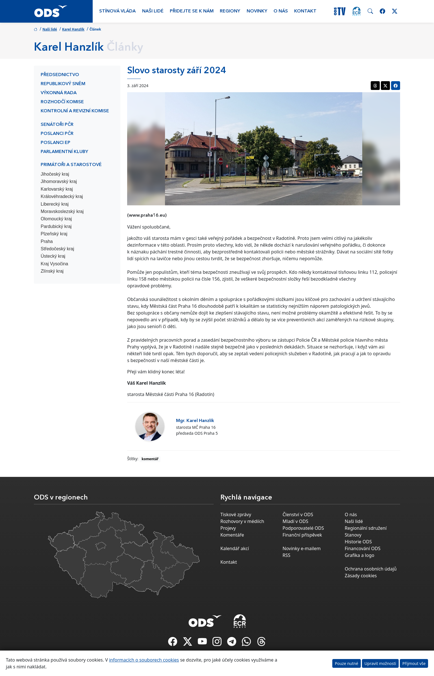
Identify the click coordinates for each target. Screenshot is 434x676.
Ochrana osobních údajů (371, 569)
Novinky (257, 11)
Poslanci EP (55, 143)
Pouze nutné (346, 663)
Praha (47, 241)
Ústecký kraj (53, 256)
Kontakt (305, 11)
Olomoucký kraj (56, 218)
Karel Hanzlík (73, 29)
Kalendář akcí (234, 548)
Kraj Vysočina (54, 263)
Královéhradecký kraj (62, 196)
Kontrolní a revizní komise (75, 111)
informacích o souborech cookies (144, 660)
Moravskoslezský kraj (62, 211)
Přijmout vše (414, 663)
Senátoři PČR (57, 124)
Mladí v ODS (295, 521)
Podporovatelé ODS (303, 528)
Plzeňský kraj (54, 233)
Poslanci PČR (57, 134)
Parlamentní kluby (64, 152)
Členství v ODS (298, 514)
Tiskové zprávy (235, 514)
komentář (150, 459)
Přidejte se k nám (192, 11)
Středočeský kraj (57, 248)
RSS (286, 555)
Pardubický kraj (56, 226)
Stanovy (353, 535)
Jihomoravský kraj (59, 181)
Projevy (228, 528)
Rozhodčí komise (62, 102)
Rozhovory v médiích (242, 521)
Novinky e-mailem (302, 548)
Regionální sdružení (366, 528)
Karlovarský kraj (57, 189)
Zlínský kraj (52, 271)
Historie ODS (358, 542)
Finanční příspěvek (302, 535)
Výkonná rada (59, 93)
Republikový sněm (63, 84)
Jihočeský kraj (55, 174)
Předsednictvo (60, 75)
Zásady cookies (361, 575)
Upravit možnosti (380, 663)
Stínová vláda (117, 11)
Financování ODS (362, 548)
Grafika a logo (359, 555)
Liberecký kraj (55, 204)
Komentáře (232, 535)
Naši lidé (153, 11)
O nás (281, 11)
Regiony (230, 11)
